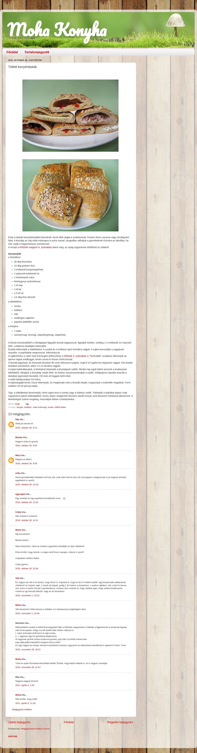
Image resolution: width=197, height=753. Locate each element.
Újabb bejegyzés (19, 722)
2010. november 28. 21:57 (28, 667)
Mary (18, 455)
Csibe (18, 512)
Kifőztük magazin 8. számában (36, 247)
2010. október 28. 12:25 (26, 502)
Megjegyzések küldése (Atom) (35, 729)
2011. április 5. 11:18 (25, 703)
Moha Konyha (57, 30)
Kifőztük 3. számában (75, 356)
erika (18, 473)
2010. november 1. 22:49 (27, 613)
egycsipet (20, 494)
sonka (50, 407)
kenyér (20, 407)
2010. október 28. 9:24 (26, 445)
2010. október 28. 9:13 (26, 428)
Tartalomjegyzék (36, 52)
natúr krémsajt (40, 407)
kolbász (28, 407)
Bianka (18, 437)
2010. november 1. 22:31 (27, 595)
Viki (17, 578)
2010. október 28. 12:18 (26, 484)
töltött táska (60, 407)
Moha (18, 530)
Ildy (17, 419)
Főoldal (12, 52)
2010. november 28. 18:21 (28, 649)
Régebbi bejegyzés (120, 722)
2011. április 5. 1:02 (24, 685)
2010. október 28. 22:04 (26, 568)
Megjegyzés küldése (22, 709)
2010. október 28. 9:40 (26, 463)
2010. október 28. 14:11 (26, 520)
